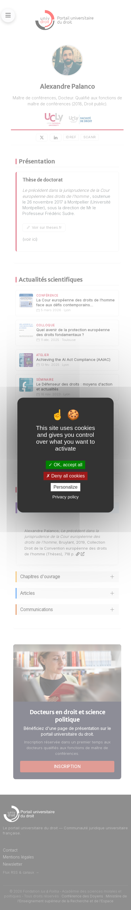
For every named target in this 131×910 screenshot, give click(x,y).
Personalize (65, 487)
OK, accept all (65, 464)
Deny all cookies (65, 475)
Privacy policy (65, 496)
